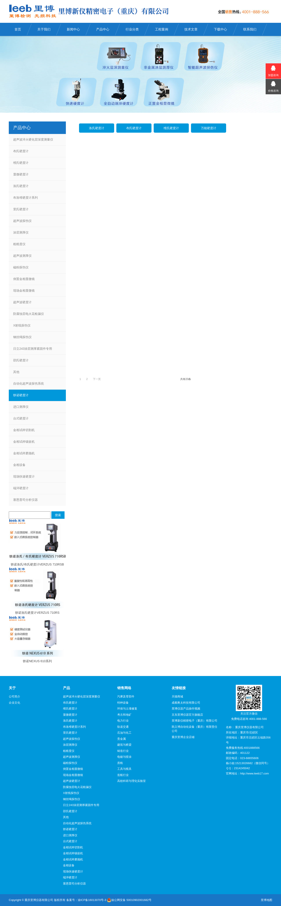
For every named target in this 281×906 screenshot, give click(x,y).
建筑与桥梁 (124, 744)
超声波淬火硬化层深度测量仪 (33, 139)
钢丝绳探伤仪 (22, 337)
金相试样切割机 (24, 430)
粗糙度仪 (19, 244)
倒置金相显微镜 (24, 279)
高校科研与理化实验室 (131, 781)
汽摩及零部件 (125, 696)
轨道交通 (123, 726)
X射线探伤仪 (22, 325)
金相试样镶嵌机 (24, 441)
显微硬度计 (21, 174)
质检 (120, 763)
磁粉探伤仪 (21, 267)
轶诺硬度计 (21, 395)
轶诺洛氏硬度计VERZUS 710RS (37, 612)
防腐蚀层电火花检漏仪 (28, 314)
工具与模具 (124, 768)
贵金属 (121, 738)
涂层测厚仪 (21, 232)
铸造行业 (123, 751)
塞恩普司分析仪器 (25, 499)
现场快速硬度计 (24, 476)
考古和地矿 (124, 714)
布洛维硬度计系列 (25, 197)
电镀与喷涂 (124, 756)
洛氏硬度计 (96, 128)
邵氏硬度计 (21, 360)
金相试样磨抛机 (24, 453)
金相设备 (19, 465)
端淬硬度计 (21, 488)
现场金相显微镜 (24, 290)
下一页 (97, 379)
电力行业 (123, 720)
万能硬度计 (208, 128)
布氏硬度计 (134, 128)
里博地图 (266, 900)
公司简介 (14, 696)
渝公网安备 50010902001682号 (129, 900)
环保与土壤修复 (127, 708)
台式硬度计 (21, 418)
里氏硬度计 (21, 209)
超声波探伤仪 (22, 221)
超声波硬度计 (22, 302)
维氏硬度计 (171, 128)
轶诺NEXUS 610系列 (37, 661)
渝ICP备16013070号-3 (92, 900)
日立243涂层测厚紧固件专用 (32, 348)
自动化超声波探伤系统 (28, 383)
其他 (16, 372)
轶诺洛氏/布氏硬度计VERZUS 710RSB (37, 564)
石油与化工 (124, 732)
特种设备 (123, 702)
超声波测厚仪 (22, 255)
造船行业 (123, 775)
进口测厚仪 (21, 406)
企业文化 (14, 702)
